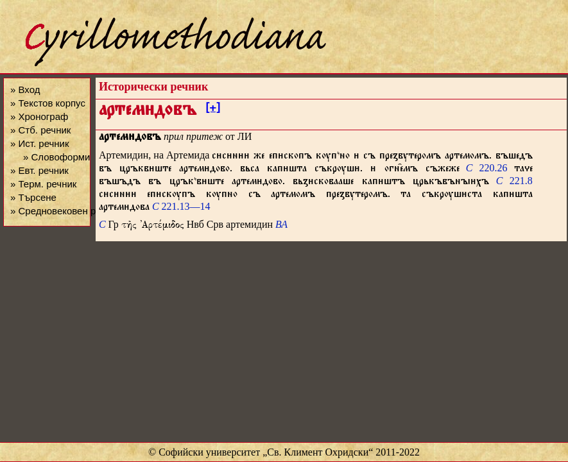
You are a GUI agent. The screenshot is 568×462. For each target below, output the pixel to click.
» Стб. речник (40, 129)
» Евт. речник (39, 170)
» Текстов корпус (47, 103)
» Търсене (33, 197)
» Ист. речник (39, 143)
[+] (212, 109)
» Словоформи (56, 156)
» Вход (25, 89)
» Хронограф (39, 116)
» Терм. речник (43, 183)
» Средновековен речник (65, 210)
